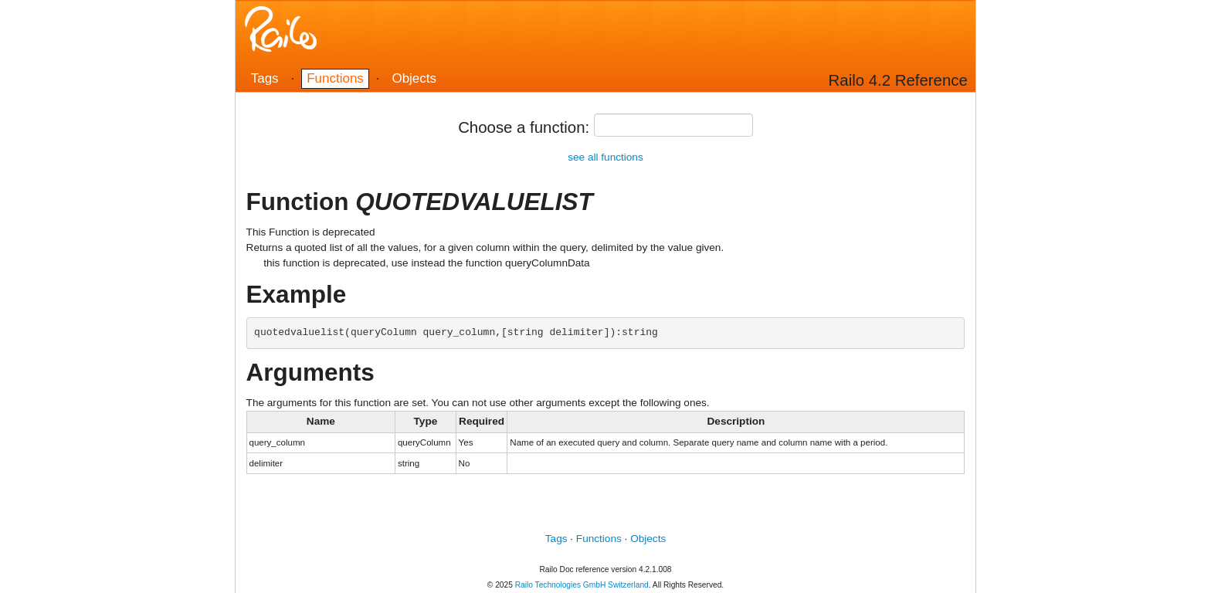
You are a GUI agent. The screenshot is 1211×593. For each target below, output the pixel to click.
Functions (335, 78)
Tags (265, 78)
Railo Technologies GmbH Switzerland (582, 585)
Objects (414, 78)
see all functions (605, 157)
